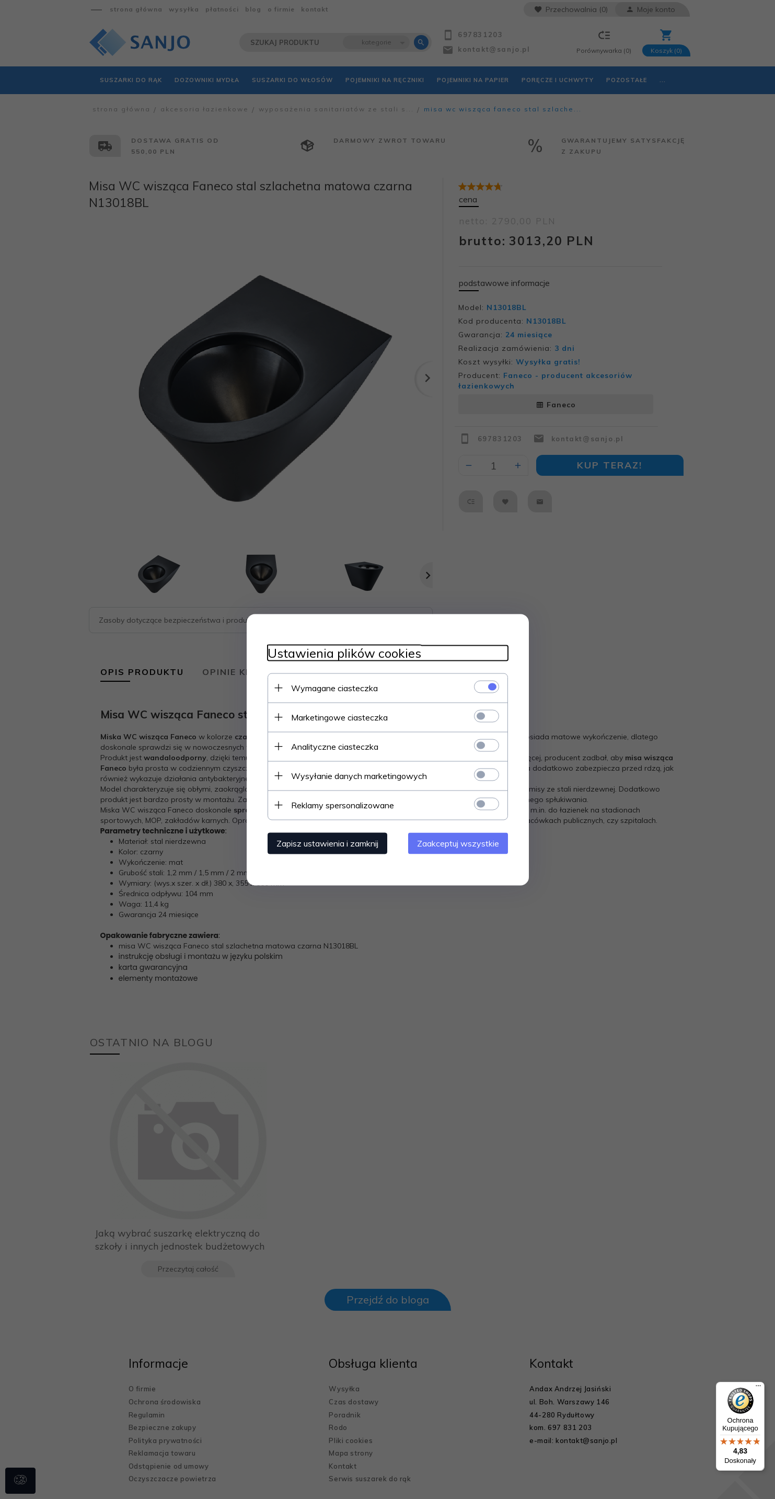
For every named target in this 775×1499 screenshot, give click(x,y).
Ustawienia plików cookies (344, 652)
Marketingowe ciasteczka (339, 717)
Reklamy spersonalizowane (342, 804)
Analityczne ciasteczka (334, 746)
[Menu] (758, 1388)
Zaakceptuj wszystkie (458, 843)
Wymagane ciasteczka (334, 687)
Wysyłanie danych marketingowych (359, 775)
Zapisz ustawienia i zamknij (327, 843)
